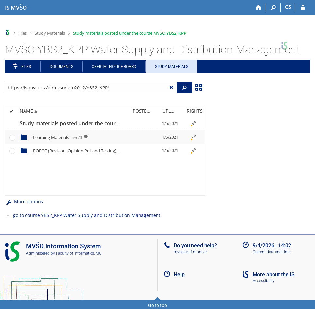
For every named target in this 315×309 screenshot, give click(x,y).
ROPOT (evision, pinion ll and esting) (81, 151)
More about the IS (274, 274)
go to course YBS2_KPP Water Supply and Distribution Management (86, 215)
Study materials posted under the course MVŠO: (129, 33)
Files (22, 33)
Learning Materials (57, 137)
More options (24, 201)
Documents (61, 66)
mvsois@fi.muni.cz (190, 252)
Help (179, 274)
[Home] (258, 7)
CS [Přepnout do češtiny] (288, 6)
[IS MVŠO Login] (302, 7)
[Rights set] (193, 123)
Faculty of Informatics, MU (79, 253)
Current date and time (271, 252)
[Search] (273, 7)
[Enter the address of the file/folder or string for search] (91, 87)
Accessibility (263, 281)
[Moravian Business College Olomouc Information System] (16, 7)
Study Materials (50, 33)
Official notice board (114, 66)
